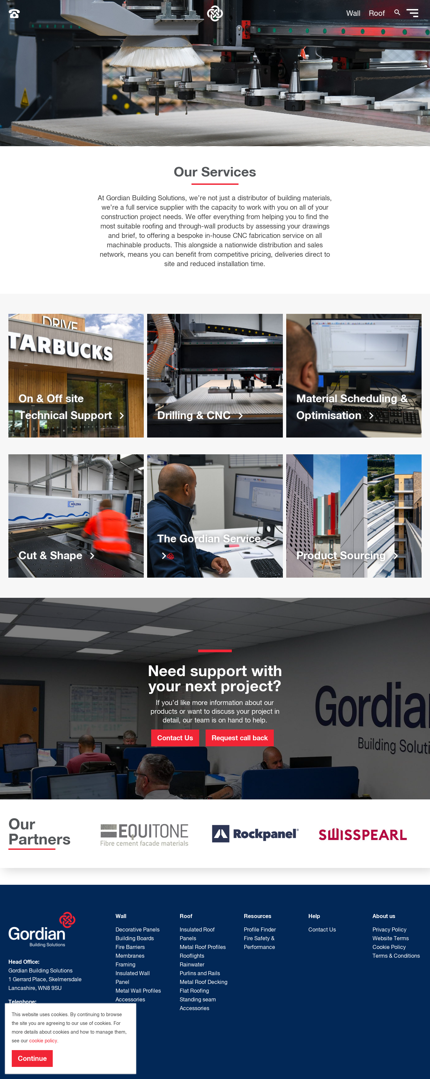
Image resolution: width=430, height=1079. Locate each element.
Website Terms (391, 938)
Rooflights (192, 956)
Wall (353, 13)
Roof (377, 13)
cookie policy (43, 1040)
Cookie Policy (389, 947)
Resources (257, 916)
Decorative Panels (138, 929)
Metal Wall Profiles (138, 991)
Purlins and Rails (200, 973)
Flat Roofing (194, 991)
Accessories (130, 999)
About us (384, 916)
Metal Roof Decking (203, 982)
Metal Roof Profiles (203, 947)
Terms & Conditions (396, 956)
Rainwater (192, 964)
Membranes (130, 956)
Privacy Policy (389, 929)
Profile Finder (260, 929)
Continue (32, 1058)
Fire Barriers (130, 947)
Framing (125, 964)
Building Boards (135, 938)
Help (314, 916)
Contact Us (175, 738)
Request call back (240, 738)
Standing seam (198, 999)
